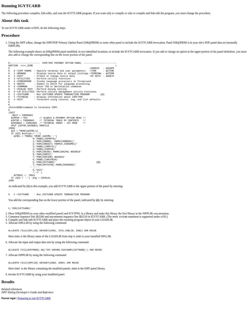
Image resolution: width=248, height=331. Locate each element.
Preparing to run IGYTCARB (34, 327)
